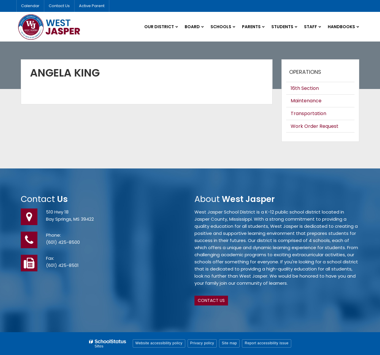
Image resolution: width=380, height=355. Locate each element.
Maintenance (306, 100)
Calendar (30, 6)
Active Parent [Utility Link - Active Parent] (91, 6)
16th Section (305, 88)
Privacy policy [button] (202, 343)
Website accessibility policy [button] (159, 343)
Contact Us (59, 6)
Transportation (308, 113)
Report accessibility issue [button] (267, 343)
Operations (305, 72)
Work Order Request (314, 126)
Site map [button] (229, 343)
